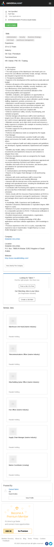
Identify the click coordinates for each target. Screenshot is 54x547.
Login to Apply (11, 25)
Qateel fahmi (13, 489)
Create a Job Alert (27, 299)
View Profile (30, 498)
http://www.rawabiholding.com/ (16, 258)
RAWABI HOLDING (12, 239)
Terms (30, 538)
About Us (18, 538)
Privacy (35, 538)
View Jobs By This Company (14, 265)
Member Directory (8, 538)
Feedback (6, 541)
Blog (24, 538)
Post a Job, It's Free (27, 286)
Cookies (42, 538)
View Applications (13, 16)
